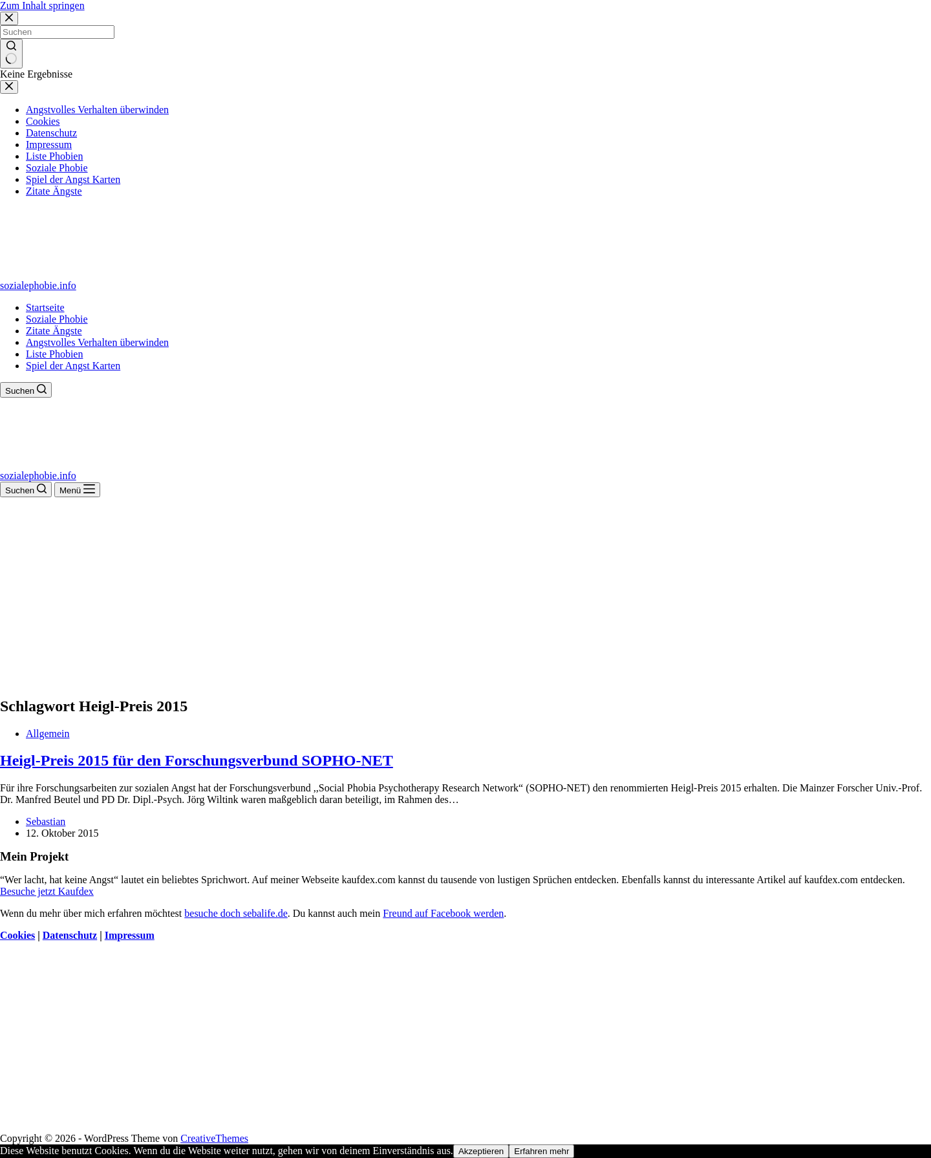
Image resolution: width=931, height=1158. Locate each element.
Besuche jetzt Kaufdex (47, 891)
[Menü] (77, 489)
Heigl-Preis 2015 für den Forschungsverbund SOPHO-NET (196, 760)
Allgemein (48, 733)
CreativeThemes (214, 1138)
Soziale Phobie (57, 319)
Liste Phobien (54, 353)
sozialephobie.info (38, 285)
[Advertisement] (465, 594)
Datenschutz (70, 935)
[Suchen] (26, 390)
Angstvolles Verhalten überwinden (97, 342)
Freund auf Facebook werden (443, 913)
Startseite (45, 307)
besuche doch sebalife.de (235, 913)
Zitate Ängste (54, 330)
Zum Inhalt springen (42, 5)
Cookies (17, 935)
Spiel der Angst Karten (73, 365)
